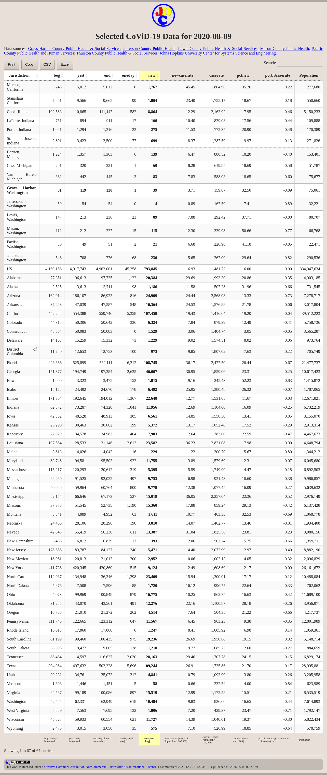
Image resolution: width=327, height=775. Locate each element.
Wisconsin (15, 719)
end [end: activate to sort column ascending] (107, 75)
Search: (293, 63)
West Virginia (18, 710)
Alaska (12, 287)
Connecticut (16, 331)
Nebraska (14, 523)
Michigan (14, 478)
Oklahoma (15, 603)
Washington (16, 701)
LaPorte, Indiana (20, 120)
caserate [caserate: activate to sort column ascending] (216, 75)
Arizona (13, 295)
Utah (11, 675)
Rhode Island (18, 630)
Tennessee (15, 657)
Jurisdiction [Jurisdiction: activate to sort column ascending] (19, 75)
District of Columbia (22, 351)
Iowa (11, 416)
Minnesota (15, 487)
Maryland (15, 461)
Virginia (13, 692)
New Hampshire (20, 541)
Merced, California (15, 87)
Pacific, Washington (16, 244)
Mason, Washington (16, 230)
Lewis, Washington (16, 217)
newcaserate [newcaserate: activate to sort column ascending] (182, 75)
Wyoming (15, 728)
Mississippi (16, 496)
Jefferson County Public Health (149, 48)
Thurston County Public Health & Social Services (116, 53)
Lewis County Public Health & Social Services (218, 48)
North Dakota (18, 585)
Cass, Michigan (19, 165)
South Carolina (19, 639)
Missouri (14, 505)
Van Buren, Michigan (22, 176)
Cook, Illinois (18, 112)
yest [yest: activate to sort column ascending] (80, 75)
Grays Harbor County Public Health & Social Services (74, 48)
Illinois (12, 398)
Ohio (11, 594)
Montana (14, 514)
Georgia (13, 371)
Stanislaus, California (15, 100)
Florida (13, 362)
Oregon (13, 612)
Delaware (14, 340)
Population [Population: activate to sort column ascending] (308, 75)
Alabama (14, 278)
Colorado (14, 322)
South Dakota (18, 648)
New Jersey (16, 550)
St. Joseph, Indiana (22, 140)
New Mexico (17, 559)
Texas (11, 666)
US (9, 269)
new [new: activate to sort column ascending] (151, 75)
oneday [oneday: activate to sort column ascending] (128, 75)
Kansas (13, 425)
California (15, 313)
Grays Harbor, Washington (22, 190)
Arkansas (14, 304)
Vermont (14, 684)
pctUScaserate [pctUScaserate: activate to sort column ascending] (277, 75)
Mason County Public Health (284, 48)
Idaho (11, 389)
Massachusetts (18, 469)
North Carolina (19, 576)
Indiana (13, 407)
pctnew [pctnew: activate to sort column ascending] (243, 75)
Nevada (13, 532)
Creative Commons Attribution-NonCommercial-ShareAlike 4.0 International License (100, 767)
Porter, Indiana (19, 129)
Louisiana (15, 443)
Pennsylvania (18, 621)
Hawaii (13, 380)
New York (15, 568)
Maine (12, 452)
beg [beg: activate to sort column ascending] (57, 75)
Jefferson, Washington (16, 203)
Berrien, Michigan (14, 154)
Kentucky (15, 434)
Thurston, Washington (16, 257)
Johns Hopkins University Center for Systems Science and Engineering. (218, 53)
